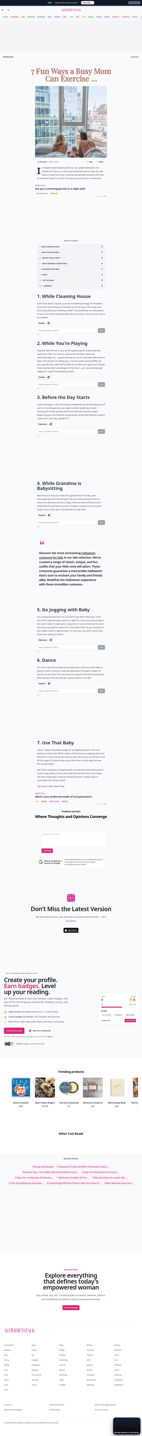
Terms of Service (101, 1410)
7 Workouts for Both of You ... (73, 1177)
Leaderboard (105, 1021)
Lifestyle (57, 17)
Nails (6, 1375)
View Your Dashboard (40, 1030)
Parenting (125, 17)
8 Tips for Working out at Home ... (100, 1172)
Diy (33, 1355)
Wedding (31, 17)
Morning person (42, 193)
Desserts (118, 1350)
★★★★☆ (135, 57)
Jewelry (90, 17)
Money (62, 1370)
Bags (23, 17)
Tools (6, 1390)
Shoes (6, 1380)
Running (117, 1375)
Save (89, 162)
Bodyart (7, 1350)
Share (99, 162)
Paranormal (36, 1375)
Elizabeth (43, 162)
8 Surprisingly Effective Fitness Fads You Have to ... (74, 1183)
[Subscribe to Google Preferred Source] (50, 862)
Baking (5, 17)
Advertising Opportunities (105, 1405)
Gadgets (35, 1360)
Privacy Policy (54, 1410)
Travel (34, 1385)
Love (83, 17)
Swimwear (14, 17)
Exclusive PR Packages (13, 1410)
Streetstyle (41, 17)
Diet (5, 1355)
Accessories (8, 1345)
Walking (65, 801)
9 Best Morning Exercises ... (119, 1183)
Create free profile (14, 1030)
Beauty (117, 1345)
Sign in (50, 1036)
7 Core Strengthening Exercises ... (26, 1183)
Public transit (54, 801)
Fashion (62, 1355)
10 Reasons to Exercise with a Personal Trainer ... (83, 1166)
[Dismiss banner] (104, 859)
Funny (6, 1360)
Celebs (107, 17)
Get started (130, 1020)
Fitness (99, 17)
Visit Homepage (71, 1307)
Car (37, 801)
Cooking (90, 1350)
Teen (49, 17)
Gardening (63, 1360)
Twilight (62, 1385)
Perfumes (115, 17)
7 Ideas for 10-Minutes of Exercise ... (34, 1177)
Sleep (61, 1380)
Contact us (8, 1405)
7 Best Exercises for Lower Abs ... (109, 1177)
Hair (77, 17)
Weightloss (118, 1385)
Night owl (54, 193)
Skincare (35, 1380)
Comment (47, 850)
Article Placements (56, 1405)
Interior (62, 1365)
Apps (34, 1345)
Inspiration (36, 1365)
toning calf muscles (43, 1166)
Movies (90, 1370)
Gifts (65, 17)
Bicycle (44, 801)
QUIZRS (105, 196)
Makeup (135, 17)
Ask (101, 330)
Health (6, 1365)
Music (116, 1370)
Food (71, 17)
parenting (8, 57)
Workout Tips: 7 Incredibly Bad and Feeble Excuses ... (51, 1172)
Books (34, 1350)
